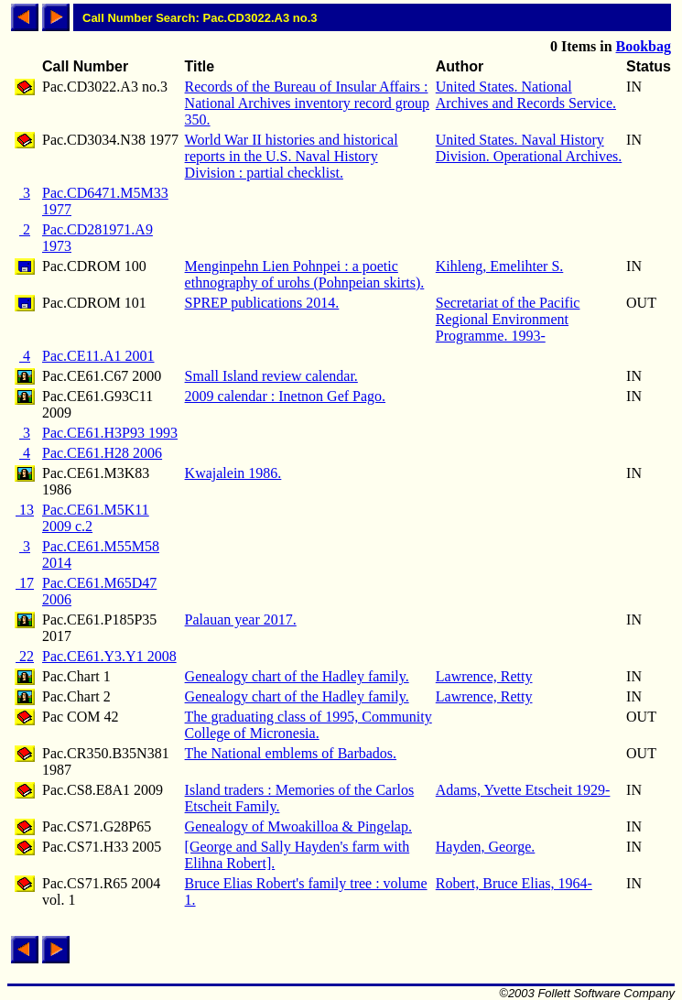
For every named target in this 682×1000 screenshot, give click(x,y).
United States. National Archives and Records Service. (526, 95)
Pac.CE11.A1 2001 (98, 356)
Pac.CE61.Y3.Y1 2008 (109, 656)
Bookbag (643, 46)
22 (25, 656)
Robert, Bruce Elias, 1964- (514, 883)
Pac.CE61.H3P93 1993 (110, 432)
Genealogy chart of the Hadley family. (297, 676)
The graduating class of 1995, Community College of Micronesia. (308, 725)
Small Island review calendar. (271, 376)
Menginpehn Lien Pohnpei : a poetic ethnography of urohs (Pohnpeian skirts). (305, 274)
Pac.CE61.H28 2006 (102, 453)
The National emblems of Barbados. (291, 753)
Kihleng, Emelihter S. (500, 266)
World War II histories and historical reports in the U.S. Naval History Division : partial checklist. (291, 156)
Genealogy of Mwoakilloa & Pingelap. (298, 826)
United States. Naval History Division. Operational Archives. (529, 148)
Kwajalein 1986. (233, 473)
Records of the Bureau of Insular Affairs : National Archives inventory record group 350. (307, 103)
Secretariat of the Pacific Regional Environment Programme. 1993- (508, 319)
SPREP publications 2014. (262, 302)
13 (25, 509)
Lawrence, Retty (484, 676)
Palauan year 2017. (241, 619)
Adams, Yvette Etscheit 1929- (523, 790)
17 (25, 583)
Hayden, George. (486, 846)
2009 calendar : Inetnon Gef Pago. (285, 396)
